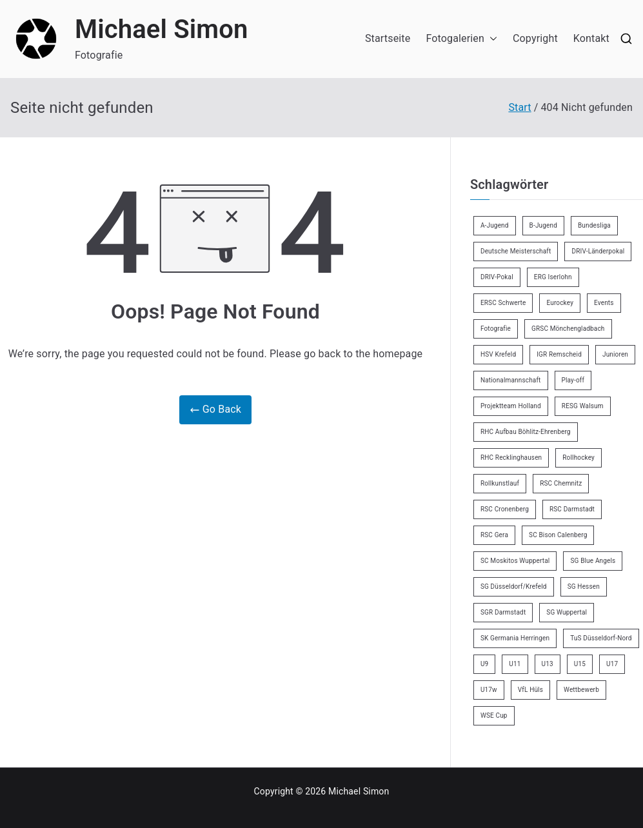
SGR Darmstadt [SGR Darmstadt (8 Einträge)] (503, 612)
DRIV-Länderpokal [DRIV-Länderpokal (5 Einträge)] (597, 251)
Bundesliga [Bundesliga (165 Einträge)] (594, 225)
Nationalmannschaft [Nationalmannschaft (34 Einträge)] (510, 380)
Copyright (535, 38)
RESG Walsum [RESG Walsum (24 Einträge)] (583, 405)
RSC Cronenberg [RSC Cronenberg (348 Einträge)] (504, 509)
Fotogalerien (461, 39)
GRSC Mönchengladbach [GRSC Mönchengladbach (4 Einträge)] (568, 328)
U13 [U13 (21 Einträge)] (547, 663)
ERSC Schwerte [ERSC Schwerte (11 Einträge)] (503, 302)
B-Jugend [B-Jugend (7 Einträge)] (543, 225)
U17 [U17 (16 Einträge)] (612, 663)
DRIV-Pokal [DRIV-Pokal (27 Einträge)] (496, 277)
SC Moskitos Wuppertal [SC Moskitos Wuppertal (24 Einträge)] (515, 560)
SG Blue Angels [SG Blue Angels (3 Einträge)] (592, 560)
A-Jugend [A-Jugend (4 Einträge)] (494, 225)
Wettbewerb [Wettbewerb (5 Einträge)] (581, 689)
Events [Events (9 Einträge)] (604, 302)
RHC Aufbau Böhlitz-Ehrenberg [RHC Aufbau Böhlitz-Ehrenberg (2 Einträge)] (525, 431)
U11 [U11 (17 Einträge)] (514, 663)
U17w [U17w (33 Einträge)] (488, 689)
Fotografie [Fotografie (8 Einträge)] (495, 328)
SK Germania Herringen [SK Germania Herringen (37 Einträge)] (514, 638)
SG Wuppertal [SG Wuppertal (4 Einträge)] (566, 612)
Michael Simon (161, 29)
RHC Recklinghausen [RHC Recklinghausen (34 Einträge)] (511, 457)
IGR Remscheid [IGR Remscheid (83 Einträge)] (559, 354)
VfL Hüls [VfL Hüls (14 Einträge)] (530, 689)
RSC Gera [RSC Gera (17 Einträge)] (494, 534)
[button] (490, 39)
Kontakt (591, 38)
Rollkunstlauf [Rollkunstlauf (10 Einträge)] (499, 483)
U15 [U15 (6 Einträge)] (580, 663)
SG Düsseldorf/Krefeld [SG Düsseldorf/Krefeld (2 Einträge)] (513, 586)
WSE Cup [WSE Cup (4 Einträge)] (494, 715)
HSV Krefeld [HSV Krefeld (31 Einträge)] (498, 354)
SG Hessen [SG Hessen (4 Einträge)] (584, 586)
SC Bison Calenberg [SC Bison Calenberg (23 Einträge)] (558, 534)
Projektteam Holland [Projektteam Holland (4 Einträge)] (510, 405)
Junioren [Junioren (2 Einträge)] (615, 354)
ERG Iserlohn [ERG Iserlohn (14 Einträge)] (553, 277)
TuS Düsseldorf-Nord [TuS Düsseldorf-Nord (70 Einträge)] (600, 638)
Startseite (387, 38)
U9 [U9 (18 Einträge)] (484, 663)
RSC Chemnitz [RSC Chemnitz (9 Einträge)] (561, 483)
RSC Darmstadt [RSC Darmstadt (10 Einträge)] (572, 509)
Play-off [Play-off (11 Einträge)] (573, 380)
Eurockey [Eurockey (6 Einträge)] (559, 302)
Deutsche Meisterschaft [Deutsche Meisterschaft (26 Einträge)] (515, 251)
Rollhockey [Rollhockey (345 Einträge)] (578, 457)
